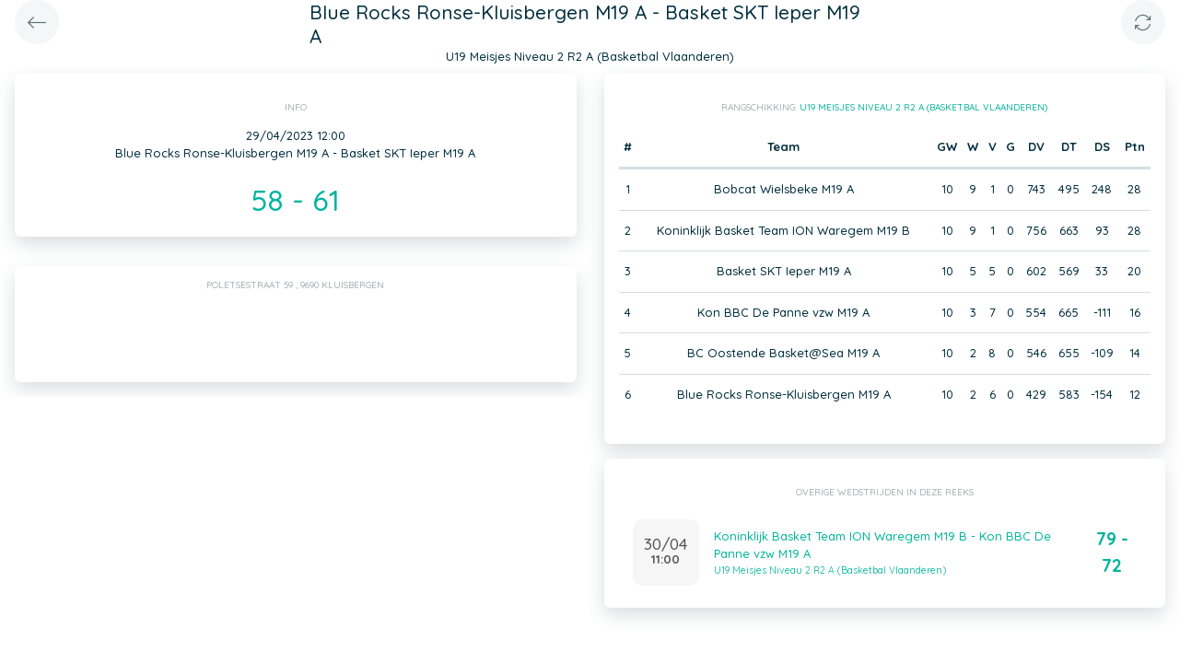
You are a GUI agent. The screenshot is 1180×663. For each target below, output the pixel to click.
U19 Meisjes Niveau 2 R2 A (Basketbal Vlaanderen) (923, 107)
